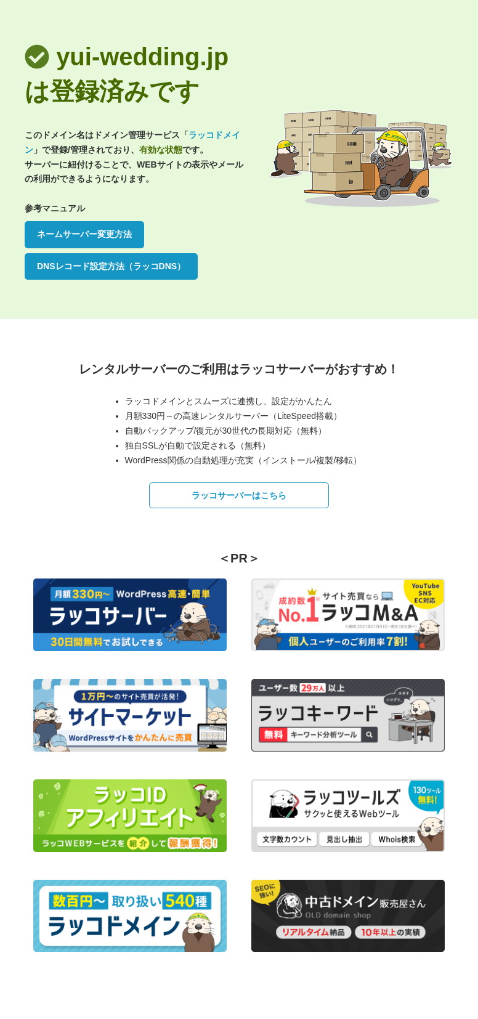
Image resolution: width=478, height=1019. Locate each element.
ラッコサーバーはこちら (239, 495)
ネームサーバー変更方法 (84, 234)
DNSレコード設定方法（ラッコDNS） (111, 266)
